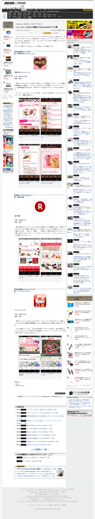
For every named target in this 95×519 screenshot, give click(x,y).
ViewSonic (49, 14)
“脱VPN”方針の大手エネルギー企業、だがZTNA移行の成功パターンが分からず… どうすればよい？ (82, 75)
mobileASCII (52, 499)
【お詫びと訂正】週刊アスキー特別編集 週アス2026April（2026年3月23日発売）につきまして (79, 400)
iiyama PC (45, 491)
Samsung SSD (29, 496)
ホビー (40, 9)
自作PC (45, 9)
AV (48, 9)
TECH (19, 9)
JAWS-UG (37, 492)
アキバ (51, 9)
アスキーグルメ (23, 11)
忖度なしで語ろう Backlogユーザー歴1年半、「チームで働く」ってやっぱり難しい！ (82, 235)
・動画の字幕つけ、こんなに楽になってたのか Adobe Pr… (8, 115)
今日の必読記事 (32, 499)
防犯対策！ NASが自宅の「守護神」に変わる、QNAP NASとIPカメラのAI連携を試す (82, 200)
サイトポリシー (32, 505)
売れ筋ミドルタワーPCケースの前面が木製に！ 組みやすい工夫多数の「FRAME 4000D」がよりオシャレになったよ (82, 247)
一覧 (41, 33)
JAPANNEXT (20, 18)
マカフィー (36, 491)
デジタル (20, 3)
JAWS (9, 16)
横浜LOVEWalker (35, 501)
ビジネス (14, 9)
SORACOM (42, 496)
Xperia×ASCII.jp (20, 385)
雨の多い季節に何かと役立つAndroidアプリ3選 (39, 425)
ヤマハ (54, 16)
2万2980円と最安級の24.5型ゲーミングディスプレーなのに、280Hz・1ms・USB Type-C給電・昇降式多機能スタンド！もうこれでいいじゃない (82, 280)
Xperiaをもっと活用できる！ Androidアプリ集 (28, 24)
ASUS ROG (20, 14)
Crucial (39, 14)
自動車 (36, 9)
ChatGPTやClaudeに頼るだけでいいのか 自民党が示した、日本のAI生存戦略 (40, 476)
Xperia (17, 384)
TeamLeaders (36, 11)
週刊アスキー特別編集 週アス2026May (8, 133)
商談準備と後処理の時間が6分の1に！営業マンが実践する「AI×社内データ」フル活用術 (82, 51)
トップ (4, 9)
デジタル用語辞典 (45, 499)
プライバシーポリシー (42, 505)
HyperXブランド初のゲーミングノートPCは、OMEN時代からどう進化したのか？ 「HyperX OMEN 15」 (82, 133)
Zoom (59, 16)
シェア (30, 32)
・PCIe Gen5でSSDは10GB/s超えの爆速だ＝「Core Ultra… (8, 106)
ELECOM (10, 14)
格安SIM (11, 11)
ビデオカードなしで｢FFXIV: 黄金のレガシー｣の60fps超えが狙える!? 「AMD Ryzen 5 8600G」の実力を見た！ (82, 290)
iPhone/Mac (30, 9)
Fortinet (49, 16)
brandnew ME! (29, 18)
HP (44, 13)
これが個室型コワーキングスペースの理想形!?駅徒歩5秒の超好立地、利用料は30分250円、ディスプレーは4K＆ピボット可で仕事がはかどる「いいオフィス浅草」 (82, 155)
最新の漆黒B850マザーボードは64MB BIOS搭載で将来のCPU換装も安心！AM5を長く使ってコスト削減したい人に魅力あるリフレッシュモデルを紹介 (82, 98)
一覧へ (89, 397)
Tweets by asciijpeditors (72, 40)
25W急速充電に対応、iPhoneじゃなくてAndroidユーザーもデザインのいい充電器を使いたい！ (82, 212)
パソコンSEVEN (29, 13)
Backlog (44, 16)
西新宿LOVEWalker (43, 501)
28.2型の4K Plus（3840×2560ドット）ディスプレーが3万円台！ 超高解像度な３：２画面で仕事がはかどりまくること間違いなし (82, 223)
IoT (10, 9)
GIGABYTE (24, 14)
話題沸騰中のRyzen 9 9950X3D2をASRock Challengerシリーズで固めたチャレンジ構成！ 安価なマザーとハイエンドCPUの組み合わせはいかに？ (82, 85)
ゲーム (66, 9)
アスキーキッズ (5, 11)
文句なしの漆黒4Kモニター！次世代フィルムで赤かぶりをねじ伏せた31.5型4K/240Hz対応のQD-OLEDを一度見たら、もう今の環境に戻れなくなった (82, 169)
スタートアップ (61, 9)
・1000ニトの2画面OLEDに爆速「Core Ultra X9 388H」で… (8, 124)
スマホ (55, 9)
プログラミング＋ (55, 497)
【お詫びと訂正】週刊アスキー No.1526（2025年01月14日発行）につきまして (79, 407)
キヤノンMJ (49, 492)
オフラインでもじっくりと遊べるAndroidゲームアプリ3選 (42, 413)
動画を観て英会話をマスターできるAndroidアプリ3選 (40, 435)
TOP (21, 489)
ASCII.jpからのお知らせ (72, 397)
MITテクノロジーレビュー (60, 499)
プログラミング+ (43, 11)
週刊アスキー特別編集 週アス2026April (8, 151)
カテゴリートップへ (60, 393)
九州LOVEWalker (58, 501)
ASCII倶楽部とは (9, 127)
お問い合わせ (57, 505)
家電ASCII (17, 11)
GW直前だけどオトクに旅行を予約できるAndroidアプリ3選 (42, 441)
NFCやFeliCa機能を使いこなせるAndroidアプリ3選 (40, 438)
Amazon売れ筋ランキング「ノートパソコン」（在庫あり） (7, 24)
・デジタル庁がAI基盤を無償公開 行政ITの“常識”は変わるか (8, 111)
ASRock (34, 14)
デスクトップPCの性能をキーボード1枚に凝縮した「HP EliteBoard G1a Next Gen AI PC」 (82, 122)
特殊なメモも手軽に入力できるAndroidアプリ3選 (39, 432)
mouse (14, 13)
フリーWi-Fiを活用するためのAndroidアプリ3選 (39, 428)
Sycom (24, 13)
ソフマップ (50, 494)
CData (39, 16)
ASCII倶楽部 (88, 10)
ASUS (39, 13)
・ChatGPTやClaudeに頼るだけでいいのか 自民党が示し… (8, 120)
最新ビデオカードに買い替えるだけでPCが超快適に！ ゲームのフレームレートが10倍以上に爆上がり (82, 109)
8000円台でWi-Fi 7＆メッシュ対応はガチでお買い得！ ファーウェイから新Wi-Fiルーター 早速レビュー (82, 192)
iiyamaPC (19, 13)
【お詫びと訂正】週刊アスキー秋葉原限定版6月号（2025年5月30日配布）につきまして (79, 403)
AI (7, 9)
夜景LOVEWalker (51, 501)
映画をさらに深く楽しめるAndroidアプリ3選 (38, 444)
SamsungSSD (28, 14)
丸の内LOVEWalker (66, 501)
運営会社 (51, 505)
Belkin (54, 14)
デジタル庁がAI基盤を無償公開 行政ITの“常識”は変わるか (34, 471)
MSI (34, 13)
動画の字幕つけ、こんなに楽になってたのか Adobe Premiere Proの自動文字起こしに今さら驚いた (46, 473)
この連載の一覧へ (40, 449)
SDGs (48, 11)
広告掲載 (64, 505)
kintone (19, 16)
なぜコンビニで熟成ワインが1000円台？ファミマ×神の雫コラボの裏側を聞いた (82, 179)
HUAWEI (44, 14)
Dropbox (34, 16)
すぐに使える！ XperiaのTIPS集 (32, 461)
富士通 (9, 13)
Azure (24, 16)
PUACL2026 (56, 11)
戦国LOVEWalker (74, 501)
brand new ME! (56, 494)
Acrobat (14, 16)
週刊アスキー (29, 11)
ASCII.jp (9, 3)
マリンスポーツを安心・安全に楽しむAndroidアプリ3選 (41, 409)
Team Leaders (48, 497)
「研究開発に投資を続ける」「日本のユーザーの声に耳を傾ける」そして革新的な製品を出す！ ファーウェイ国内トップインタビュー (82, 143)
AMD (15, 14)
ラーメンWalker (20, 501)
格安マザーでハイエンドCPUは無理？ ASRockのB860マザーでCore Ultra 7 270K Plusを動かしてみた (82, 268)
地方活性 (51, 11)
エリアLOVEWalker (27, 501)
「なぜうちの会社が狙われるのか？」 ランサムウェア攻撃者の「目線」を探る (82, 62)
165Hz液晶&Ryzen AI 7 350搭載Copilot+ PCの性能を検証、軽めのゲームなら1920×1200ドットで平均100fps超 (82, 259)
